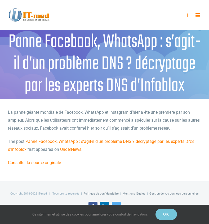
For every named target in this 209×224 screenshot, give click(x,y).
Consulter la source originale (34, 162)
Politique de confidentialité (101, 193)
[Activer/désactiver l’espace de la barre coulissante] (187, 15)
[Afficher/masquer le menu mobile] (198, 15)
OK (166, 214)
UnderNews (70, 149)
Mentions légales (134, 193)
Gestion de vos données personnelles (174, 193)
